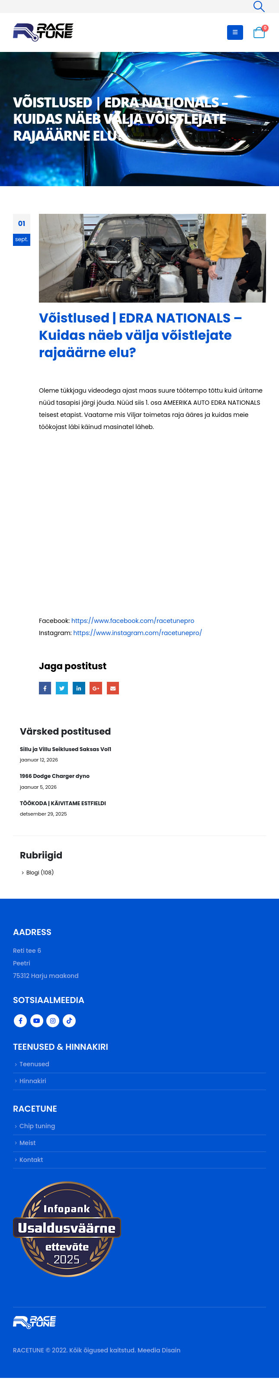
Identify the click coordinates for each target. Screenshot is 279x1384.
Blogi (33, 874)
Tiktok (69, 1024)
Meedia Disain (159, 1356)
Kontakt (31, 1165)
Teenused (34, 1068)
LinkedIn (80, 688)
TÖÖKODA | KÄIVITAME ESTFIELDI (64, 805)
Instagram (52, 1024)
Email (115, 688)
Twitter (62, 688)
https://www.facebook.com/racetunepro (132, 620)
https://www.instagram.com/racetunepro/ (138, 633)
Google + (97, 688)
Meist (27, 1148)
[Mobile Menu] (235, 32)
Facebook (45, 688)
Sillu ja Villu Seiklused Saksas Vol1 (67, 749)
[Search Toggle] (259, 6)
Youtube (36, 1024)
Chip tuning (37, 1131)
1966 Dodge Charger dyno (55, 777)
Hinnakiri (32, 1085)
